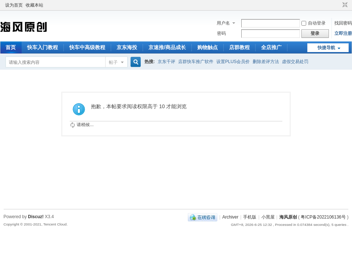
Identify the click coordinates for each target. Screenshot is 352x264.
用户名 (223, 23)
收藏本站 (34, 5)
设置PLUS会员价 (233, 61)
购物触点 (207, 47)
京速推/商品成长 (167, 47)
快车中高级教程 (87, 47)
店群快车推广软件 (195, 61)
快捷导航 (326, 47)
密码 (221, 33)
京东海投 (127, 47)
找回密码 (343, 23)
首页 (11, 47)
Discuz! (36, 216)
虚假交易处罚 (295, 61)
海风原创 (288, 217)
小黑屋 (268, 217)
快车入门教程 (42, 47)
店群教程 (239, 47)
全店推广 (271, 47)
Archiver (230, 217)
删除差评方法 (266, 61)
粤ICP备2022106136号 (323, 217)
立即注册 (343, 33)
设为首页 (14, 5)
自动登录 (313, 23)
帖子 (113, 62)
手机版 (249, 217)
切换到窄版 (344, 5)
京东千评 (166, 61)
